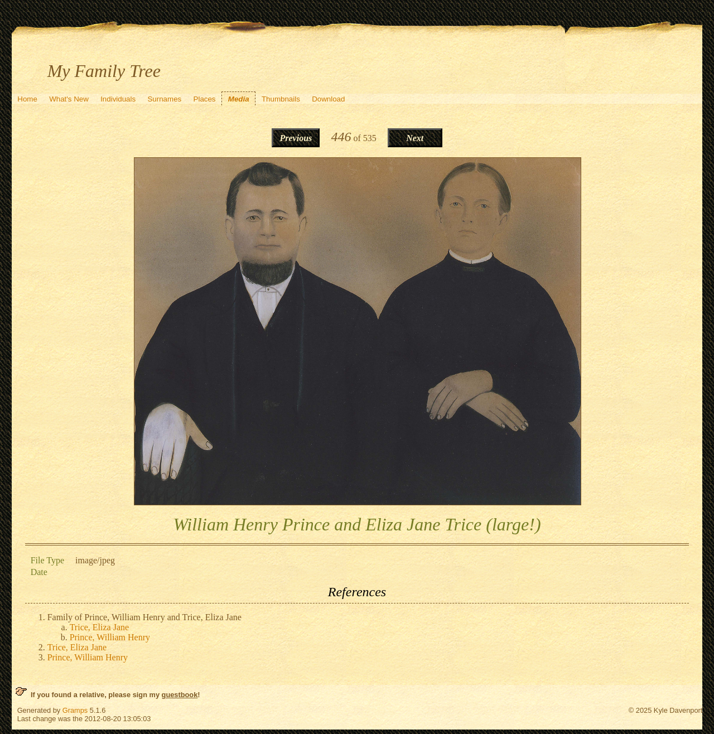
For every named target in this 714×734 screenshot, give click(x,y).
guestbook (180, 694)
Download (328, 99)
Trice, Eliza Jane (99, 627)
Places (205, 99)
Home (27, 99)
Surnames (164, 99)
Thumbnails (281, 99)
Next (414, 138)
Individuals (118, 99)
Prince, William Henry (110, 637)
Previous (296, 138)
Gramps (75, 710)
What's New (69, 99)
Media (238, 99)
